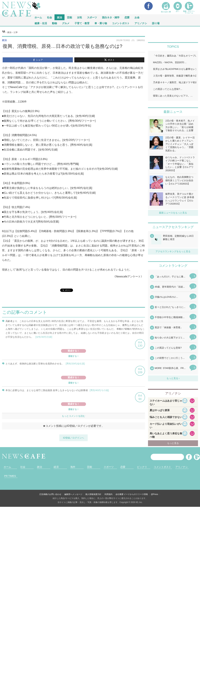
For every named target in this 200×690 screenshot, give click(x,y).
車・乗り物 (100, 23)
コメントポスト (121, 23)
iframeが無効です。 (73, 416)
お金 (137, 17)
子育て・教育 (82, 23)
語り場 (156, 23)
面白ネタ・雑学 (111, 17)
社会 (49, 17)
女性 (79, 17)
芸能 (69, 17)
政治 (59, 17)
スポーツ (92, 17)
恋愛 (127, 17)
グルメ (66, 23)
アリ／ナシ (140, 23)
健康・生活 (40, 23)
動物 (54, 23)
